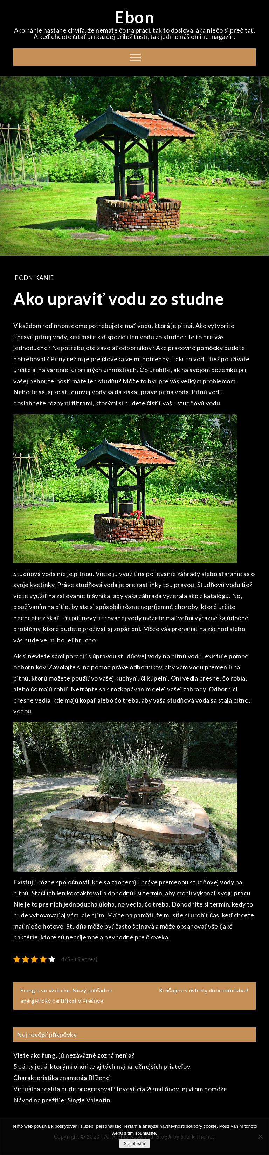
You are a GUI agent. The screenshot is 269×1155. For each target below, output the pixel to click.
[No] (260, 1136)
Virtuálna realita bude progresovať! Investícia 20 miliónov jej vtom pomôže (120, 1089)
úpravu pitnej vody (40, 337)
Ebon (134, 17)
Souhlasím (134, 1143)
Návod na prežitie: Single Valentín (61, 1100)
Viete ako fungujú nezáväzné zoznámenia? (73, 1055)
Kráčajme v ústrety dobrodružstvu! (204, 990)
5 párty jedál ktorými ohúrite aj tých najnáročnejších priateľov (101, 1066)
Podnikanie (34, 277)
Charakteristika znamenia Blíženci (62, 1077)
